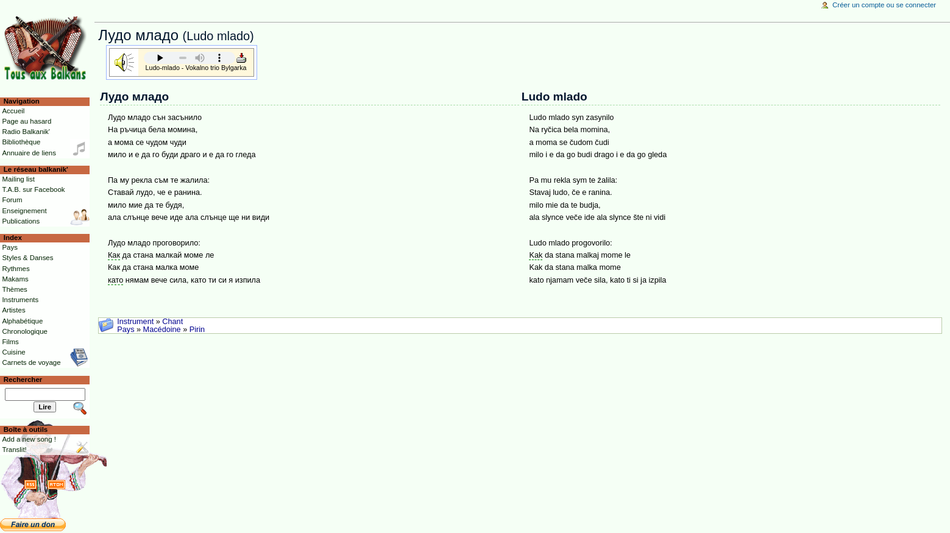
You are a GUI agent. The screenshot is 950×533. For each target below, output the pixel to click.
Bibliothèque (21, 142)
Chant (172, 321)
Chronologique (25, 331)
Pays (125, 329)
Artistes (13, 310)
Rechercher (23, 379)
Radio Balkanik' (26, 131)
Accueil (13, 111)
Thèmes (14, 289)
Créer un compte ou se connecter (884, 5)
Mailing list (18, 179)
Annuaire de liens (29, 153)
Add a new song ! (29, 439)
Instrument (135, 321)
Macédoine (162, 329)
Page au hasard (26, 121)
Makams (15, 279)
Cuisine (13, 352)
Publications (21, 221)
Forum (12, 199)
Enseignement (24, 210)
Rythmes (15, 268)
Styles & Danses (27, 257)
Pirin (197, 329)
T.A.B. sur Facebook (33, 189)
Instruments (20, 299)
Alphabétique (22, 321)
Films (10, 341)
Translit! (14, 449)
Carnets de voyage (31, 362)
